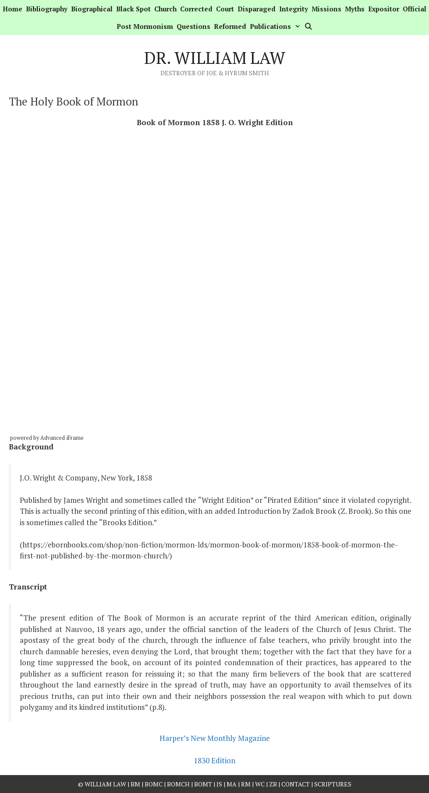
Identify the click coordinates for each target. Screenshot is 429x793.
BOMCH (178, 784)
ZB (273, 784)
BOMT (203, 784)
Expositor (383, 8)
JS (219, 784)
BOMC (154, 784)
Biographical (92, 8)
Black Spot (133, 8)
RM (246, 784)
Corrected (196, 8)
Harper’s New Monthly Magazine (215, 738)
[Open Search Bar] (308, 26)
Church (165, 8)
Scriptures (332, 784)
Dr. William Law (214, 58)
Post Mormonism (145, 26)
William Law (105, 784)
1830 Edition (214, 760)
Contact (295, 784)
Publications (276, 26)
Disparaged (257, 8)
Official (414, 8)
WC (260, 784)
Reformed (230, 26)
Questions (193, 26)
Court (225, 8)
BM (135, 784)
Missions (326, 8)
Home (12, 8)
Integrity (293, 8)
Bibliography (46, 8)
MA (232, 784)
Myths (355, 8)
